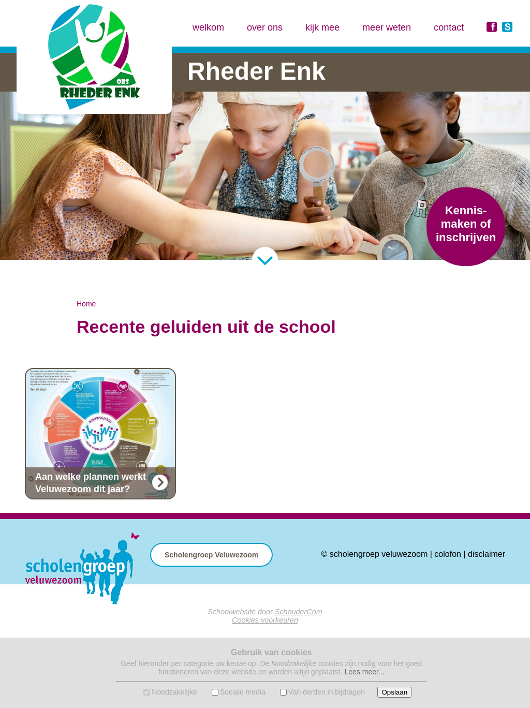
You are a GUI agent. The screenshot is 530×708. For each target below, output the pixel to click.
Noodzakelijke (174, 692)
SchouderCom (298, 612)
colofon (447, 554)
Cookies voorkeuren (265, 620)
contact (449, 27)
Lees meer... (364, 672)
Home (86, 304)
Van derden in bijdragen (326, 692)
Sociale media (243, 692)
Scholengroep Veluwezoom (211, 555)
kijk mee (322, 27)
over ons (265, 27)
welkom (208, 27)
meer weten (386, 27)
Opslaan (394, 692)
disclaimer (486, 554)
